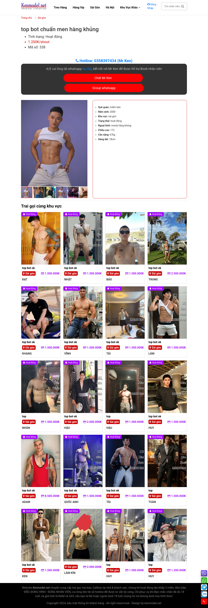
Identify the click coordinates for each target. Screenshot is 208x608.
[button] (84, 103)
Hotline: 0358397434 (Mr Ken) (104, 61)
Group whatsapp (104, 88)
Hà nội (110, 7)
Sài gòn (95, 7)
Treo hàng (60, 7)
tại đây (87, 69)
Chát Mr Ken (103, 78)
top (24, 416)
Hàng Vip (78, 7)
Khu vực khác (130, 7)
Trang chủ (26, 17)
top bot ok (28, 268)
